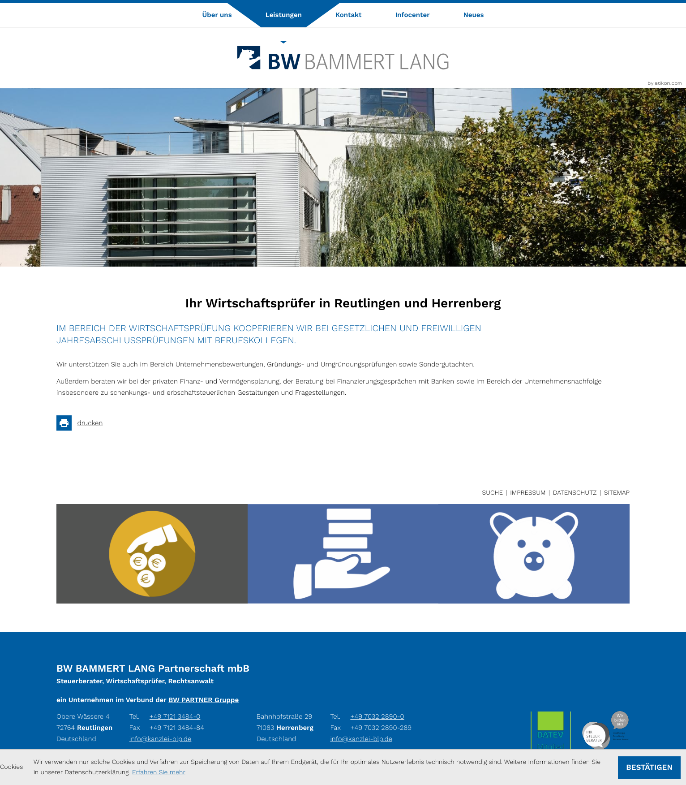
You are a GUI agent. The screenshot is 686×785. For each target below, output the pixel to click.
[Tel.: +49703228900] (377, 716)
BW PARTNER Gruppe (203, 700)
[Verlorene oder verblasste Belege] (343, 554)
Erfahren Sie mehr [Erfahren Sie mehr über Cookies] (158, 772)
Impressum (527, 492)
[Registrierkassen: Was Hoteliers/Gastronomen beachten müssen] (152, 554)
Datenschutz (575, 492)
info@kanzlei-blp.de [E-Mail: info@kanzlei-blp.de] (160, 739)
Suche (492, 492)
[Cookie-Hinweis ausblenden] (649, 767)
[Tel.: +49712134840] (175, 716)
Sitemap (617, 492)
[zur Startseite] (343, 57)
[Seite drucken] (82, 423)
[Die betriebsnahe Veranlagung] (534, 554)
